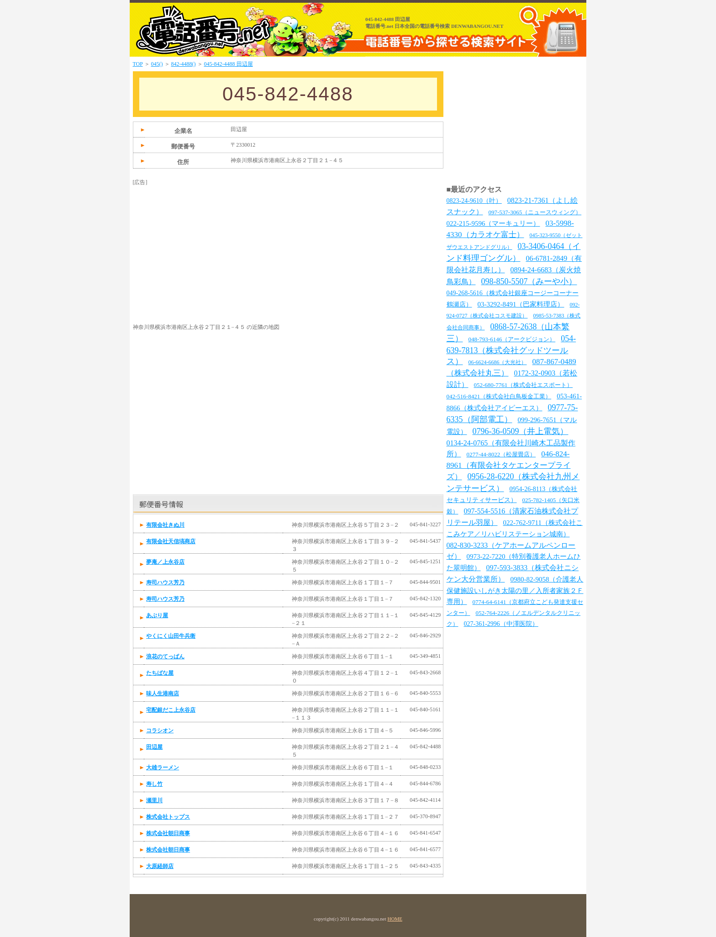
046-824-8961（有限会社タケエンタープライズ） (509, 465)
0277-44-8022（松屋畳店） (501, 454)
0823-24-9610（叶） (474, 200)
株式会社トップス (168, 817)
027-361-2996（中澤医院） (501, 623)
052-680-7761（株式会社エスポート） (523, 384)
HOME (395, 918)
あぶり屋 (157, 615)
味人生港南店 (162, 693)
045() (157, 64)
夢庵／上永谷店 (165, 562)
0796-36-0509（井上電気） (521, 431)
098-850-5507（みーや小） (529, 281)
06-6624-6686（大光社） (498, 362)
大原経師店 (160, 866)
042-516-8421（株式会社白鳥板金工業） (499, 396)
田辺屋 (154, 747)
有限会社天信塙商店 (170, 541)
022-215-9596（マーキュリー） (493, 223)
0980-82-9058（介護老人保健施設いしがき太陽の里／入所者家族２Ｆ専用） (515, 590)
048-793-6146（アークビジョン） (512, 339)
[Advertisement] (201, 243)
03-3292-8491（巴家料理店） (521, 304)
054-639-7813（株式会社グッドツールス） (511, 350)
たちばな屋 (160, 673)
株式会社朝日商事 (168, 833)
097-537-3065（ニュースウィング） (535, 212)
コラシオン (160, 730)
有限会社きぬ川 (165, 525)
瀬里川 (154, 800)
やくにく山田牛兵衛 (170, 636)
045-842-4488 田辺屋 (228, 64)
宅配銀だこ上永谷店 (170, 710)
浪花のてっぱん (165, 656)
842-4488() (183, 64)
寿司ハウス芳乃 (165, 582)
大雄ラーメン (162, 767)
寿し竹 (154, 784)
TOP (138, 64)
